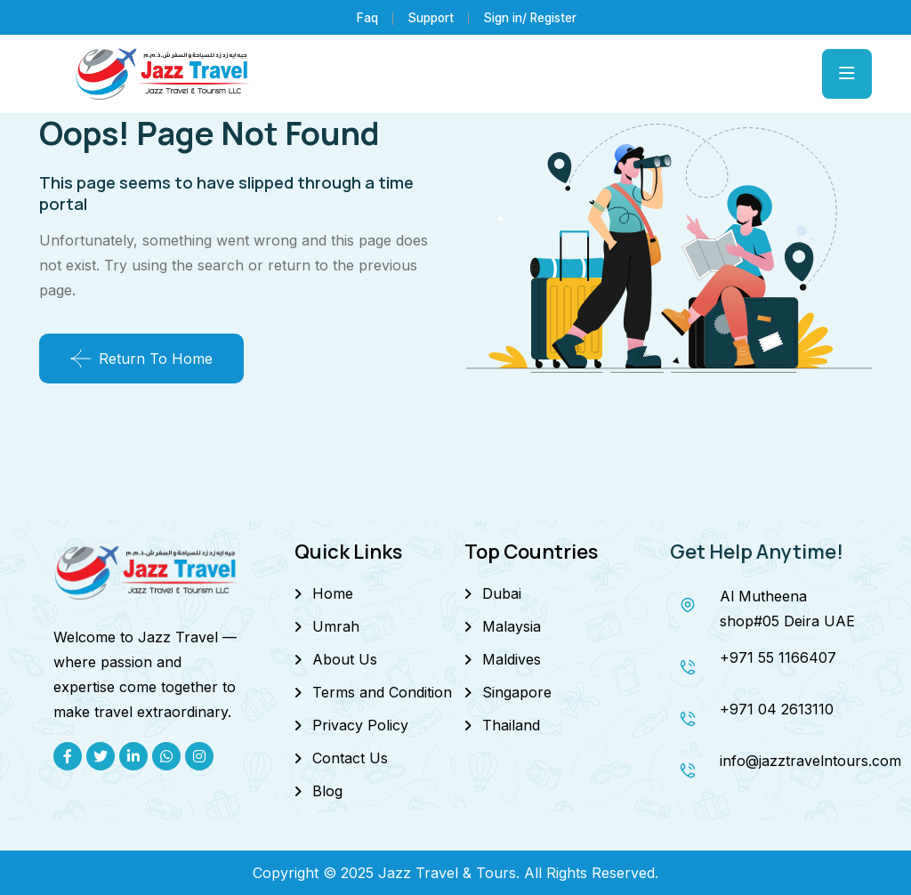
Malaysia (511, 626)
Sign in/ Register (531, 17)
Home (332, 593)
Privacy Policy (360, 725)
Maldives (511, 659)
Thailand (511, 725)
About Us (344, 659)
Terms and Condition (382, 692)
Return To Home (141, 358)
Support (426, 17)
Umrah (335, 626)
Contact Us (350, 758)
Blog (327, 791)
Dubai (501, 593)
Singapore (517, 692)
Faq (361, 17)
